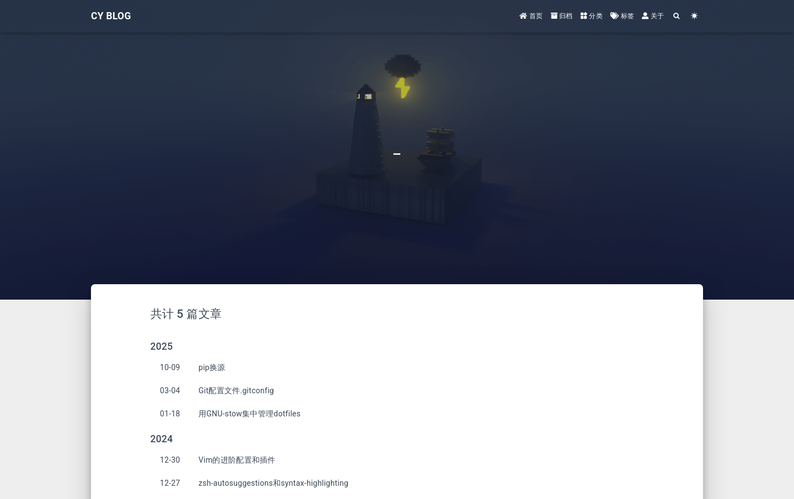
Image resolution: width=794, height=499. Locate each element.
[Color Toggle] (694, 16)
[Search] (676, 16)
